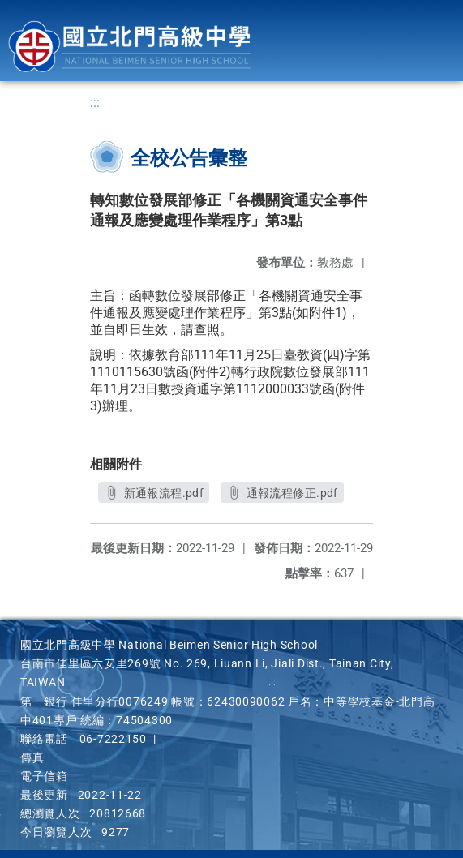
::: (95, 102)
